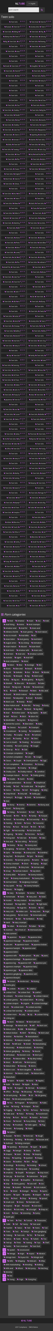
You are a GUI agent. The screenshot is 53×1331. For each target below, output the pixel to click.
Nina (35, 1084)
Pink (44, 267)
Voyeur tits (23, 1257)
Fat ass (33, 841)
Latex (21, 988)
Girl (6, 878)
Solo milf (31, 1183)
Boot (7, 687)
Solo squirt (42, 135)
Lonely (17, 252)
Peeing (30, 1114)
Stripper (37, 1195)
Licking (39, 1000)
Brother (8, 709)
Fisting (10, 812)
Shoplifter (25, 1180)
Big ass (32, 439)
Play (41, 32)
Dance (7, 790)
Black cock (9, 702)
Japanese (8, 400)
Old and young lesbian (22, 1099)
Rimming (8, 1139)
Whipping (20, 1261)
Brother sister (18, 713)
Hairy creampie (19, 922)
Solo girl (44, 159)
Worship (8, 1272)
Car (26, 738)
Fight (7, 830)
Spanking (11, 1147)
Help (40, 919)
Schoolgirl (43, 37)
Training (28, 1242)
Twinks (7, 1246)
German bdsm (10, 882)
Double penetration (12, 782)
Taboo (18, 1228)
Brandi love (38, 687)
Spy (32, 561)
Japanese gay (10, 970)
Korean (11, 981)
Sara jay (8, 1176)
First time (30, 834)
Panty (7, 1125)
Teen (10, 1220)
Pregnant (19, 1103)
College (33, 768)
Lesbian (11, 988)
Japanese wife (10, 955)
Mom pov (37, 1055)
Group (7, 871)
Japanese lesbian (39, 944)
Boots (7, 668)
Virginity (43, 125)
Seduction (18, 434)
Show (44, 76)
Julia (36, 955)
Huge (46, 911)
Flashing (8, 823)
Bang (36, 705)
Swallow (17, 1161)
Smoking (31, 1165)
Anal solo (16, 341)
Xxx (9, 1275)
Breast (18, 248)
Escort (7, 808)
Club (24, 749)
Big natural (44, 110)
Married (41, 238)
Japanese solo (44, 130)
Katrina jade (43, 194)
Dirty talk (22, 793)
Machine (18, 1036)
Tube (14, 444)
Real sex (44, 419)
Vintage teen (10, 1257)
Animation (36, 643)
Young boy (31, 1279)
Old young (27, 1092)
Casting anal (9, 768)
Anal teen (43, 581)
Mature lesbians (24, 1047)
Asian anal (35, 628)
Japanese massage (12, 941)
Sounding (34, 1169)
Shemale (23, 1147)
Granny (11, 845)
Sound (25, 1206)
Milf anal (16, 1044)
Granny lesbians (36, 874)
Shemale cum (32, 1202)
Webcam (31, 1261)
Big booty (33, 720)
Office (8, 449)
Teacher (8, 1228)
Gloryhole (20, 856)
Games (22, 874)
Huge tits (21, 908)
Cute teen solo (18, 130)
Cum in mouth (10, 742)
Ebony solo (18, 808)
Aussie (18, 51)
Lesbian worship (33, 1007)
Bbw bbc (26, 705)
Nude (7, 1084)
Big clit (7, 672)
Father (19, 834)
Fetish (18, 823)
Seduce (7, 1209)
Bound (7, 694)
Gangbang (9, 849)
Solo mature (40, 1187)
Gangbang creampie (28, 882)
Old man (30, 1088)
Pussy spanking (44, 385)
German (20, 849)
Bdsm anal (37, 676)
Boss (14, 716)
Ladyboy (34, 571)
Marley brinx (18, 473)
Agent (18, 657)
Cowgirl (37, 757)
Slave (37, 1150)
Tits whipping (44, 458)
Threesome (40, 1220)
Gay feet (8, 856)
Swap (7, 1187)
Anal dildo (24, 635)
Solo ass (44, 105)
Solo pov (15, 370)
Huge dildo (20, 904)
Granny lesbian (34, 849)
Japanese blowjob (12, 977)
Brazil (29, 698)
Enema (20, 805)
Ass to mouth (10, 635)
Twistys (25, 1231)
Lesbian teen (17, 1007)
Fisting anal (9, 838)
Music (7, 1062)
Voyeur (30, 1253)
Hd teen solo (44, 100)
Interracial (22, 926)
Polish (29, 1128)
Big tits (39, 679)
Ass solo (41, 223)
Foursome (38, 823)
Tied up (8, 1242)
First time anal (33, 830)
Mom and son (33, 1022)
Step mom (43, 1172)
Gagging (18, 889)
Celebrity (8, 746)
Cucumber (18, 414)
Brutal (38, 668)
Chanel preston (31, 760)
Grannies (8, 860)
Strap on (43, 1209)
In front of (20, 930)
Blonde (45, 672)
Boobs (7, 676)
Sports (43, 1191)
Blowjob (18, 676)
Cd (17, 749)
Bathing (17, 331)
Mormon (8, 1073)
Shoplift (20, 1172)
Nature (44, 596)
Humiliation (29, 919)
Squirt (34, 1147)
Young (10, 1279)
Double (11, 779)
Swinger (17, 1150)
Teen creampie (21, 1246)
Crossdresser (10, 731)
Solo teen (44, 164)
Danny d (8, 797)
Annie (44, 71)
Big (5, 41)
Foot (40, 812)
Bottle (41, 414)
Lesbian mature (41, 996)
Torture (28, 1220)
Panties (44, 360)
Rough (39, 1136)
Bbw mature (35, 694)
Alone (17, 238)
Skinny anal (8, 37)
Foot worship (33, 819)
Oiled (7, 1099)
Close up (8, 749)
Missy (44, 331)
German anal (38, 867)
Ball (6, 716)
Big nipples (43, 218)
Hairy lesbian (35, 900)
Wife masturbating (12, 1264)
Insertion (43, 120)
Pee (6, 1106)
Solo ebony (18, 336)
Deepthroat (39, 782)
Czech (7, 738)
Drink (28, 797)
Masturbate (9, 1077)
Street (14, 1191)
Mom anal (44, 1033)
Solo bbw (42, 243)
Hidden (41, 893)
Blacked (8, 683)
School (42, 1165)
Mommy (38, 1047)
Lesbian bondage (39, 1003)
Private (18, 154)
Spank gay (9, 1217)
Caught (29, 753)
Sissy (7, 1158)
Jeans (45, 955)
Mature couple (22, 1073)
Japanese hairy (30, 966)
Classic (7, 760)
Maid (7, 1044)
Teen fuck (35, 1246)
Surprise (8, 1206)
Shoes (20, 1202)
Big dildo (38, 709)
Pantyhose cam (18, 512)
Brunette (44, 272)
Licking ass (9, 1018)
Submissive (32, 1176)
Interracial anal (35, 930)
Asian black (34, 646)
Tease (18, 105)
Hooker (8, 900)
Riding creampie (22, 1143)
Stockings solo (44, 552)
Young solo (44, 248)
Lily (30, 1014)
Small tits (6, 267)
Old (9, 1088)
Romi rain (28, 1136)
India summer (10, 933)
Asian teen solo (44, 454)
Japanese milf (24, 963)
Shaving (42, 41)
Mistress (8, 1040)
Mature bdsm (37, 1073)
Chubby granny (37, 775)
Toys (37, 1242)
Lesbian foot (10, 992)
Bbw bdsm (28, 724)
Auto (31, 395)
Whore (19, 1268)
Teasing (15, 149)
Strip (6, 1180)
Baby (39, 724)
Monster (37, 1040)
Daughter (34, 66)
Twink (41, 311)
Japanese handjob (12, 948)
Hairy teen (35, 911)
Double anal (27, 786)
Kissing (35, 981)
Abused (23, 646)
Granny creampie (11, 863)
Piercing (44, 1110)
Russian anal (42, 1139)
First (33, 827)
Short (14, 1198)
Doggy (18, 797)
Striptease (38, 1180)
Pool (24, 1117)
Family (32, 355)
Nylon (10, 1080)
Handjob (20, 893)
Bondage (29, 665)
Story (34, 1191)
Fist (31, 154)
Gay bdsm (35, 871)
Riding (15, 32)
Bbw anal (16, 522)
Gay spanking (10, 867)
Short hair (8, 179)
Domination (39, 797)
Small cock (9, 1202)
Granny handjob (31, 885)
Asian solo (17, 488)
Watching (43, 1268)
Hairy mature (20, 900)
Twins (16, 419)
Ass (38, 621)
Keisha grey (9, 985)
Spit (17, 1206)
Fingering (8, 834)
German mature (20, 871)
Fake (42, 838)
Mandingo (31, 1029)
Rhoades (29, 1139)
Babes (17, 566)
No (18, 591)
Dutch (32, 203)
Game (35, 860)
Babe (41, 683)
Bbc (39, 665)
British (7, 698)
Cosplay (18, 735)
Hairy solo (43, 81)
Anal (10, 621)
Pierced (17, 1121)
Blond (27, 709)
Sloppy (38, 1158)
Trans (34, 208)
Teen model (18, 71)
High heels (42, 904)
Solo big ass (43, 257)
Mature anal (21, 1025)
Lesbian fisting (41, 1014)
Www (15, 203)
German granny (22, 860)
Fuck (41, 827)
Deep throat (9, 793)
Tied (27, 1228)
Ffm (16, 816)
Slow (15, 1213)
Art (33, 635)
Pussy (6, 561)
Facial (25, 827)
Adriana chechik (15, 557)
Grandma (42, 852)
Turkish (35, 1239)
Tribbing (8, 1235)
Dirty (44, 790)
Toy (25, 1239)
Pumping (18, 1128)
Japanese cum (30, 974)
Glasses (8, 889)
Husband (8, 904)
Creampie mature (11, 775)
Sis (6, 1191)
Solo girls (17, 552)
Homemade (9, 897)
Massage (8, 1025)
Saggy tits (8, 1169)
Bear (7, 713)
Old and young (10, 1095)
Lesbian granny (11, 1000)
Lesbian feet (24, 992)
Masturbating (39, 1044)
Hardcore (8, 919)
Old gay (38, 1092)
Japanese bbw (34, 937)
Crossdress (27, 764)
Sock (15, 321)
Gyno (7, 852)
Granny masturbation (20, 878)
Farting (17, 542)
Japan (22, 937)
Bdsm (10, 665)
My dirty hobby (35, 1058)
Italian (32, 926)
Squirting (34, 135)
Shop (23, 1198)
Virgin (21, 1253)
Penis (41, 1121)
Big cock (16, 687)
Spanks (26, 1195)
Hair (18, 919)
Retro (17, 1136)
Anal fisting (9, 624)
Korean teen (17, 140)
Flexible (17, 115)
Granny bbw (38, 878)
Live (15, 409)
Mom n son (9, 1069)
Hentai (30, 893)
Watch (18, 76)
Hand (7, 922)
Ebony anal (43, 805)
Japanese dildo (25, 970)
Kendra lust (23, 981)
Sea (18, 606)
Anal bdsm (36, 639)
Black (36, 672)
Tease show (18, 169)
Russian (8, 27)
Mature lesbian (10, 1033)
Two (15, 1231)
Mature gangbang (12, 1051)
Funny (7, 827)
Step (6, 1183)
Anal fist (37, 154)
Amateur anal (10, 628)
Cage (43, 760)
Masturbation (32, 1036)
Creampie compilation (13, 753)
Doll (25, 790)
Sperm (7, 1195)
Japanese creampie (12, 966)
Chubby (8, 735)
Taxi (45, 1228)
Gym (30, 856)
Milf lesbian (9, 1055)
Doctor (27, 782)
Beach (28, 668)
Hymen (32, 140)
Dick (6, 801)
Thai (18, 1220)
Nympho (17, 503)
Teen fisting (17, 282)
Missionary (9, 1047)
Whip (42, 1261)
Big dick (21, 720)
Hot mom (23, 915)
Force (27, 823)
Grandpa (17, 852)
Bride (27, 687)
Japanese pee (40, 963)
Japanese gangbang (12, 974)
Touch (15, 527)
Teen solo (13, 22)
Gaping (34, 863)
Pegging (8, 1110)
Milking (32, 1033)
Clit (32, 297)
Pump (7, 1117)
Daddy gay (35, 793)
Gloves (39, 856)
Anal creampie (33, 624)
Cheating (24, 742)
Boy (6, 679)
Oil (31, 1095)
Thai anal (32, 434)
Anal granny (23, 639)
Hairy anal (32, 897)
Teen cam (18, 198)
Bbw (19, 665)
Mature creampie (23, 1040)
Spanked (28, 1158)
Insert (18, 120)
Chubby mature (25, 771)
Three (17, 1242)
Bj (5, 690)
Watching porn (18, 223)
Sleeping (32, 483)
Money (26, 1051)
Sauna (7, 1161)
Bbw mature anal (11, 705)
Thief (46, 1242)
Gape (45, 860)
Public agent (31, 1125)
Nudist (20, 1080)
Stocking (20, 1165)
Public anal (9, 1114)
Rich (18, 498)
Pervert (7, 1128)
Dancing (15, 365)
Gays (44, 863)
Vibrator (41, 1253)
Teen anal (34, 22)
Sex (41, 1183)
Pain (36, 1106)
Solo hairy (19, 1209)
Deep (17, 790)
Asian (30, 621)
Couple (17, 760)
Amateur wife (23, 650)
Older (23, 1095)
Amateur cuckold (35, 654)
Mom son (42, 1025)
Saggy (7, 1150)
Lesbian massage (23, 996)
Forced (7, 816)
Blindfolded (9, 720)
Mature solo (9, 1029)
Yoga (20, 1279)
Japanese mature (31, 941)
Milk (20, 1029)
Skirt (46, 1195)
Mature (20, 1022)
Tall (15, 1224)
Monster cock (23, 1055)
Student (17, 1187)
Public (43, 1103)
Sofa (44, 532)
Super (17, 1195)
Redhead (8, 1143)
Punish (43, 1117)
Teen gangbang (39, 1231)
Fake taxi (21, 838)
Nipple (25, 1084)
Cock (25, 775)
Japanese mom (22, 944)
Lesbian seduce (32, 1011)
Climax (16, 184)
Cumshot (35, 742)
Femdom (21, 812)
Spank (43, 1147)
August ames (10, 643)
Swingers (30, 1172)
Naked (17, 385)
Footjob (43, 816)
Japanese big (10, 963)
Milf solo (17, 1062)
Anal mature (41, 632)
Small (15, 1180)
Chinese (11, 727)
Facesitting (19, 819)
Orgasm (19, 1088)
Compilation (35, 731)
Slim (27, 1161)
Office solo (17, 532)
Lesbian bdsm (26, 1000)
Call (14, 257)
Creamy (22, 768)
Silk (44, 213)
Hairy (10, 893)
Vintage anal (37, 1257)
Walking (39, 1264)
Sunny (36, 1213)
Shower (27, 1187)
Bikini (33, 690)
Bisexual (23, 690)
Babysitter (18, 698)
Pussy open (17, 395)
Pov (26, 1110)
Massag (22, 1066)
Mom (10, 1022)
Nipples (40, 1080)
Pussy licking (30, 1121)
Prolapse (26, 1106)
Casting (23, 731)
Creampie (34, 727)
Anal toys (17, 576)
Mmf (23, 1033)
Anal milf (28, 657)
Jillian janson (25, 955)
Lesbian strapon (11, 1003)
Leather (37, 992)
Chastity (17, 738)
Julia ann (8, 944)
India (41, 926)
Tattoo (7, 1239)
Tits (29, 1235)
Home (41, 547)
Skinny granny (18, 1183)
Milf (30, 601)
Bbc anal (43, 690)
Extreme (31, 805)
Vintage (11, 1253)
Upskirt (11, 1250)
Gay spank (9, 885)
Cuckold (22, 727)
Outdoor (41, 1088)
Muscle (36, 1051)
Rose (40, 370)
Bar (29, 702)
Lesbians (8, 996)
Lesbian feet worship (13, 1011)
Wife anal (8, 1268)
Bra (14, 194)
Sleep (27, 1154)
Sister (18, 1154)
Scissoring (25, 1213)
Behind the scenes (12, 724)
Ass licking (24, 643)
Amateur (19, 621)
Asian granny (27, 632)
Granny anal (31, 845)
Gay (9, 355)
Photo (18, 159)
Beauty (20, 702)
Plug (42, 1125)
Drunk (6, 66)
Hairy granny (10, 915)
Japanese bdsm (11, 952)
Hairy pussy (9, 908)
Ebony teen (44, 301)
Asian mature (10, 646)
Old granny (40, 1095)
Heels (21, 897)
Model (27, 1044)
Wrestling (27, 1264)
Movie (7, 1058)
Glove (25, 863)
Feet (31, 812)
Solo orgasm (43, 149)
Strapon (8, 1154)
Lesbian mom (43, 262)
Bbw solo (34, 537)
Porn (16, 1117)
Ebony (10, 805)
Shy (6, 1198)
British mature (20, 694)
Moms (32, 1066)
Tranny (24, 1224)
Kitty (19, 194)
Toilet (31, 507)
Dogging (34, 790)
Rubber (11, 1132)
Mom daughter (24, 1069)
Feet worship (18, 830)
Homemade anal (38, 915)
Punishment (42, 1114)
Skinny (27, 1150)
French (7, 819)
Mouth (37, 1069)
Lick (6, 1007)
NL (20, 3)
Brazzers (31, 683)
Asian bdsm (9, 639)
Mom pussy (30, 1062)
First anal (8, 841)
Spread (43, 1198)
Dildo (9, 144)
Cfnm (34, 738)
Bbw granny (27, 679)
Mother (8, 1036)
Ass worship (43, 390)
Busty (45, 705)
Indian (8, 522)
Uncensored (23, 1250)
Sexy (19, 41)
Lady (22, 1014)
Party (18, 1110)
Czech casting (21, 746)
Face (16, 827)
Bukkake (18, 672)
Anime (20, 624)
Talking (42, 144)
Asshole (8, 657)
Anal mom (9, 650)
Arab (46, 621)
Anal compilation (11, 661)
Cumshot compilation (13, 757)
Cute (28, 757)
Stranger (24, 1191)
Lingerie (25, 1003)
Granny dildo (10, 874)
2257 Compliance (21, 1327)
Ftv (41, 326)
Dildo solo (17, 213)
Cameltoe (43, 46)
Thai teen (43, 606)
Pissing (15, 1106)
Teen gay (17, 135)
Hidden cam (22, 911)
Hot (41, 908)
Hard (31, 904)
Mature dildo (19, 1058)
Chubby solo (17, 110)
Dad (16, 786)
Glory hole (24, 867)
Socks (15, 316)
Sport (43, 1176)
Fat (44, 819)
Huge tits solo (44, 493)
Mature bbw (9, 1066)
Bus (27, 672)
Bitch (23, 716)
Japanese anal (34, 400)
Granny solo (34, 27)
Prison (7, 1121)
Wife (10, 1261)
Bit (18, 228)
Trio (43, 1239)
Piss (10, 1103)
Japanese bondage (12, 959)
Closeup (15, 326)
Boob (13, 690)
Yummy (16, 478)
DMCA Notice (33, 1327)
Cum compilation (11, 764)
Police (20, 1114)
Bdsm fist (33, 716)
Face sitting (21, 841)
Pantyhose (32, 1103)
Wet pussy (31, 1268)
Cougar (34, 746)
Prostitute (18, 1125)
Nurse (29, 1080)
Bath (44, 713)
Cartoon (36, 735)
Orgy (16, 1092)
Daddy (7, 786)
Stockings (8, 1165)
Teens (6, 557)
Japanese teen (29, 959)
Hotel (42, 897)
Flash (40, 834)
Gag (19, 885)
